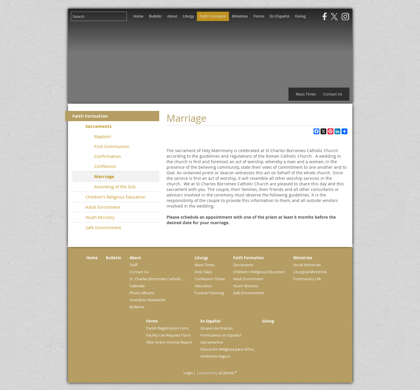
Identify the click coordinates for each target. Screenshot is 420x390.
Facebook (324, 17)
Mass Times (306, 94)
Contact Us (332, 94)
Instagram (345, 17)
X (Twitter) (334, 17)
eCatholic (228, 372)
